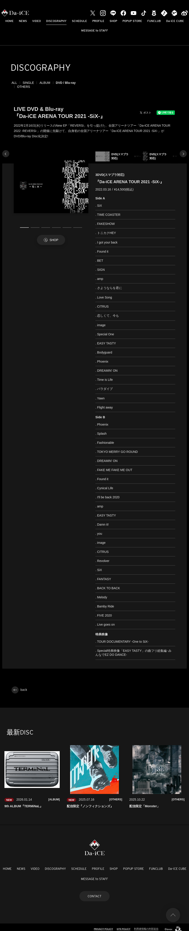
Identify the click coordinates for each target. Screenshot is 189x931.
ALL (14, 82)
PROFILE (98, 21)
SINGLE (28, 82)
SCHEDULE (79, 21)
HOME (9, 21)
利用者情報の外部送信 (146, 924)
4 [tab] (56, 223)
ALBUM (44, 82)
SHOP (113, 21)
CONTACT (94, 892)
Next (183, 149)
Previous (5, 149)
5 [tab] (67, 223)
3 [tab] (45, 223)
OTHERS (87, 82)
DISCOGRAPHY (56, 21)
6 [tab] (77, 223)
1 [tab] (24, 223)
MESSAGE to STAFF (94, 30)
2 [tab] (35, 223)
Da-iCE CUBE (175, 21)
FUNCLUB (154, 21)
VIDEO (36, 21)
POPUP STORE (132, 21)
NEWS (23, 21)
